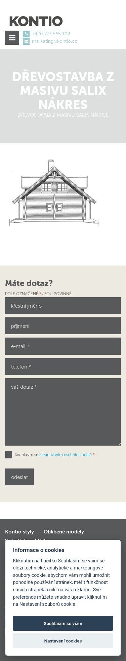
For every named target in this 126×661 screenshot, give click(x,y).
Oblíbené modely (64, 532)
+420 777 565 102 (51, 34)
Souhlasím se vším (63, 623)
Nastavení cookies (63, 640)
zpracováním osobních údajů (65, 454)
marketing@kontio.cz (54, 41)
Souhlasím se (55, 454)
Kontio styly (19, 532)
